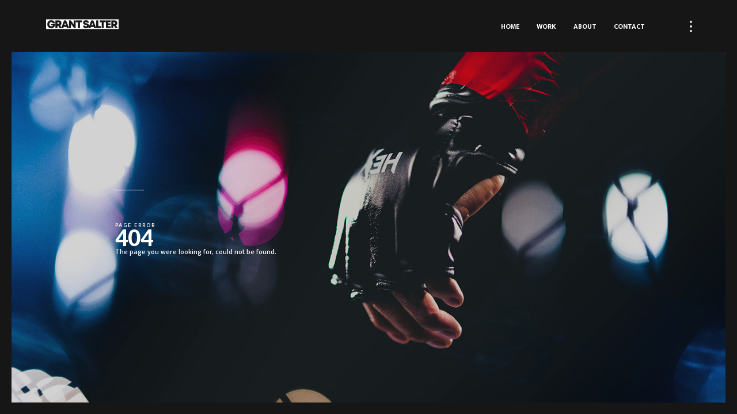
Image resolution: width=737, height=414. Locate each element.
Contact (629, 26)
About (585, 26)
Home (510, 26)
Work (546, 26)
